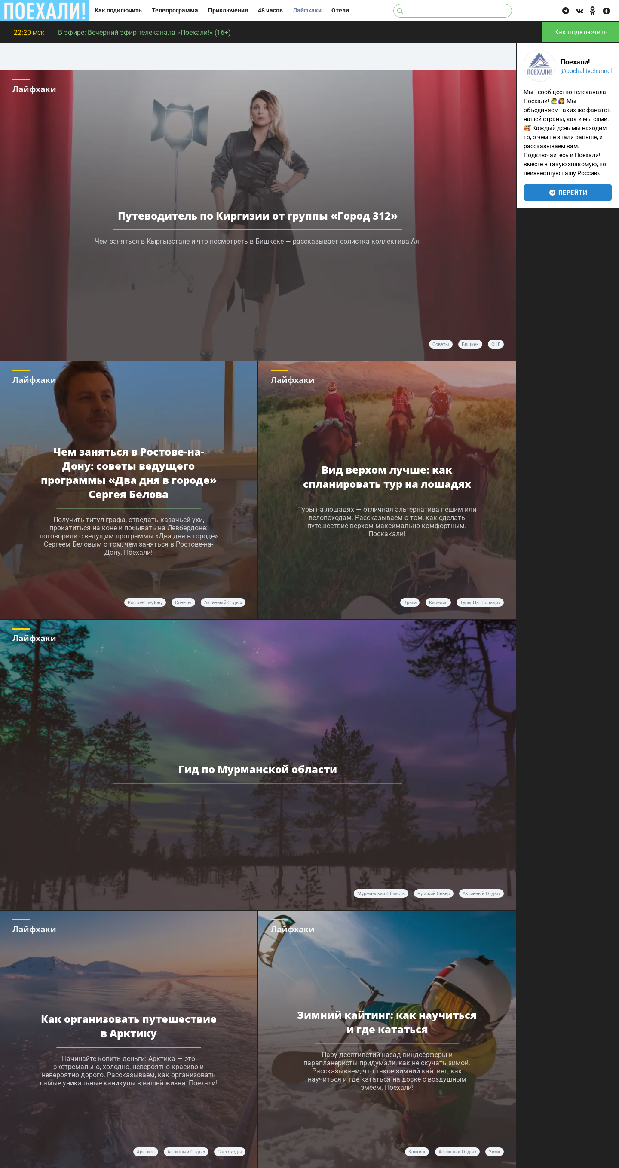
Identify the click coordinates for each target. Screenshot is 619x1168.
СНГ (495, 344)
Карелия (438, 602)
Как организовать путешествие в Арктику (129, 1026)
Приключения (228, 10)
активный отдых (223, 602)
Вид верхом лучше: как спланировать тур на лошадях (387, 476)
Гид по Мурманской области (257, 769)
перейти (568, 192)
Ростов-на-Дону (145, 602)
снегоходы (230, 1152)
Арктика (146, 1152)
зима (494, 1152)
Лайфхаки (307, 10)
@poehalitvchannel (586, 70)
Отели (340, 10)
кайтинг (417, 1152)
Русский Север (433, 893)
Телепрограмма (175, 10)
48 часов (270, 10)
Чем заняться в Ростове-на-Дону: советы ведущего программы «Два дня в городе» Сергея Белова (129, 472)
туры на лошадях (480, 602)
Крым (410, 602)
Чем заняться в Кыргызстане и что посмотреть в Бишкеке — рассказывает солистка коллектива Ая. (258, 241)
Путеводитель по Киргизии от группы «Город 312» (258, 215)
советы (440, 344)
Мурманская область (381, 893)
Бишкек (470, 344)
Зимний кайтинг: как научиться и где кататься (387, 1022)
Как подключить (118, 10)
